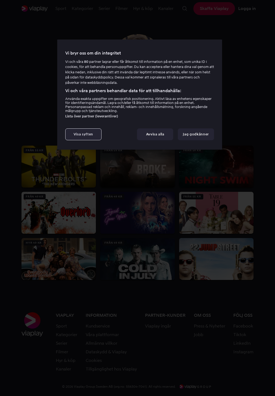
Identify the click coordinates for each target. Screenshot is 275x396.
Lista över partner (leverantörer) (91, 116)
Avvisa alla (155, 134)
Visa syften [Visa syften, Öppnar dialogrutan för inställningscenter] (83, 134)
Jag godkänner (196, 134)
